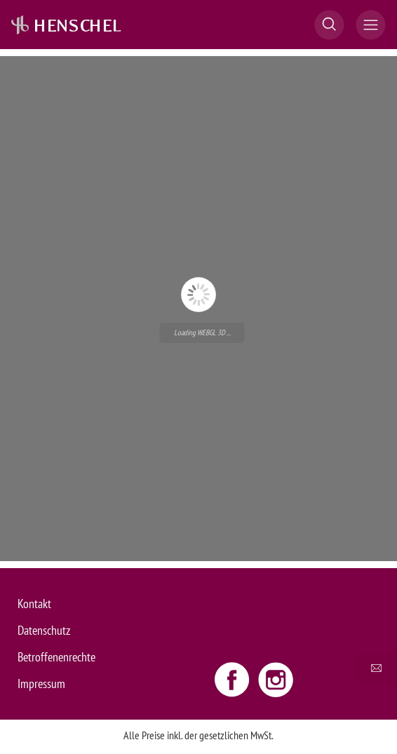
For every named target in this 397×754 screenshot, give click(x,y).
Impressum (41, 683)
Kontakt (34, 603)
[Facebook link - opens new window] (234, 679)
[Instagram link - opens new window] (275, 679)
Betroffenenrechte (56, 657)
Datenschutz (44, 630)
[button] (329, 25)
